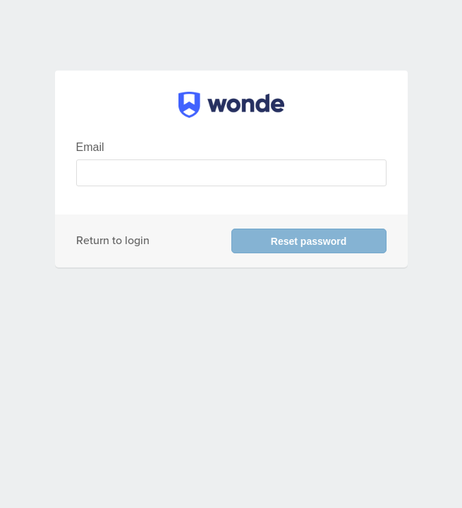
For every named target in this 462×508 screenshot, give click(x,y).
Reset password (308, 241)
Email (90, 147)
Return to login (113, 241)
